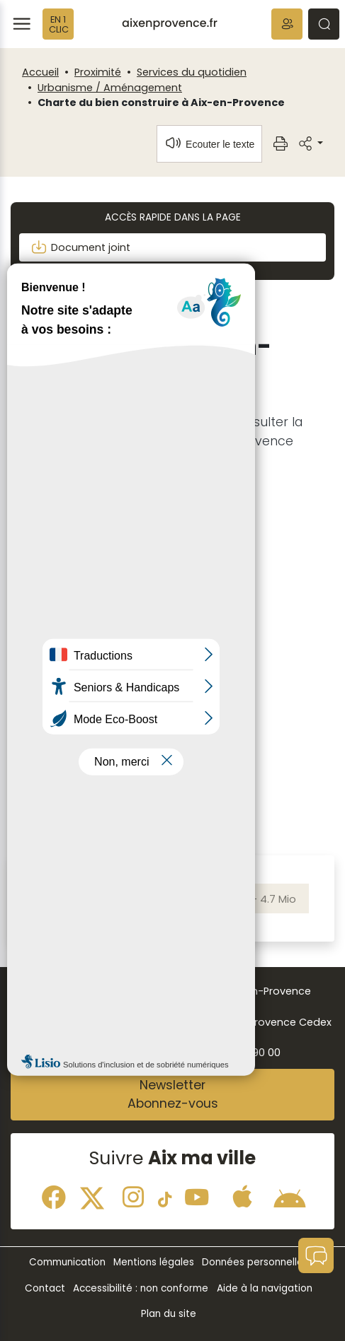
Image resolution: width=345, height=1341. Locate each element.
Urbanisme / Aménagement (110, 88)
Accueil (40, 72)
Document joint (80, 247)
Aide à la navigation (264, 1288)
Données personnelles (255, 1262)
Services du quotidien (192, 72)
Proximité (97, 72)
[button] (286, 24)
